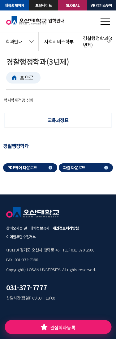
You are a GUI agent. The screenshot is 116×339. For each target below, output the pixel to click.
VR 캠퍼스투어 (101, 5)
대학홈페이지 (14, 5)
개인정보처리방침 (66, 228)
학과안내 (14, 41)
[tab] (17, 146)
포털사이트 (43, 5)
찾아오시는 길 (16, 228)
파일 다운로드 (74, 167)
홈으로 (26, 77)
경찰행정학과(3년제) (97, 41)
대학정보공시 (39, 228)
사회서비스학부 (59, 41)
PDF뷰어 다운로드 (22, 167)
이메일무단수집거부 (21, 236)
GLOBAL (73, 5)
